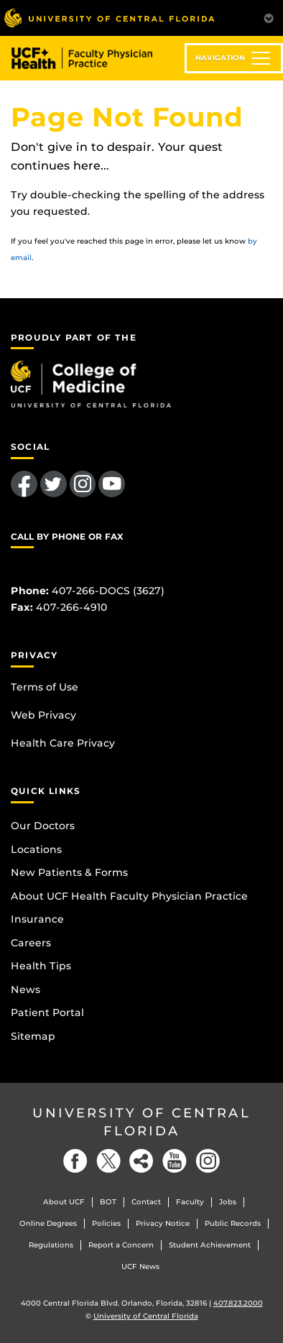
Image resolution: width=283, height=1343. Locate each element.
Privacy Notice (163, 1223)
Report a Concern (121, 1245)
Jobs (227, 1201)
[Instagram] (207, 1161)
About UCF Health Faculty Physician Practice (129, 896)
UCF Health (92, 58)
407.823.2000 (238, 1303)
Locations (36, 849)
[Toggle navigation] (234, 58)
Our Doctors (43, 825)
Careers (31, 942)
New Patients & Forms (69, 872)
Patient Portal (47, 1012)
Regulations (51, 1245)
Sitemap (33, 1036)
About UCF (64, 1201)
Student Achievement (210, 1245)
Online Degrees (48, 1223)
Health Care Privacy (63, 743)
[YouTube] (174, 1161)
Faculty (190, 1201)
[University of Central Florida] (109, 17)
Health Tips (41, 965)
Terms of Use (44, 686)
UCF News (140, 1266)
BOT (108, 1201)
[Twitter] (108, 1161)
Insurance (37, 919)
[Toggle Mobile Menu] (268, 17)
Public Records (233, 1223)
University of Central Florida (141, 1122)
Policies (106, 1223)
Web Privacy (43, 715)
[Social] (141, 1161)
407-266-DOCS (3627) (108, 590)
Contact (146, 1201)
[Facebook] (75, 1161)
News (25, 989)
